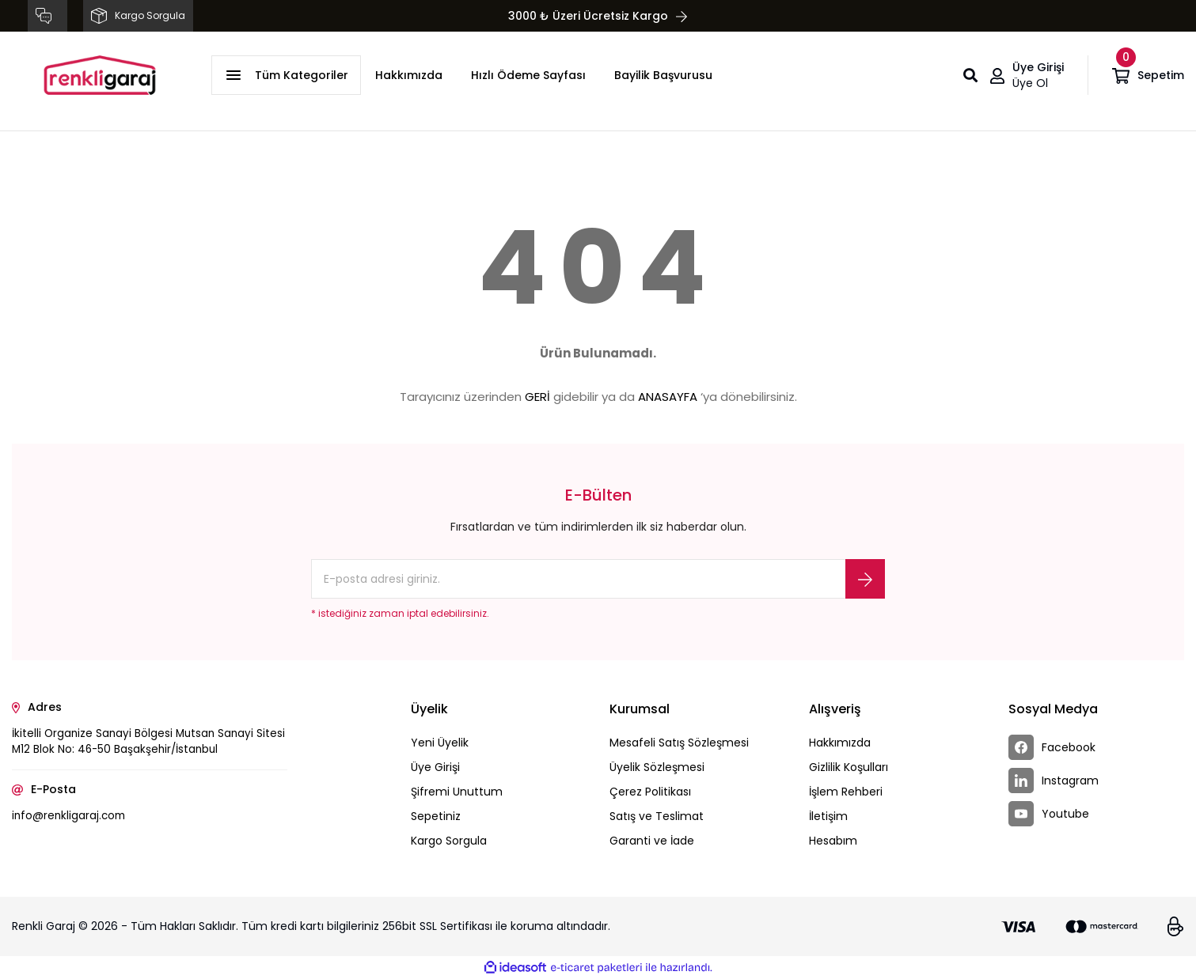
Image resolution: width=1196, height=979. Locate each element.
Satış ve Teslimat (656, 816)
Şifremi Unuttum (457, 791)
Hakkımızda (408, 75)
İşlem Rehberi (846, 791)
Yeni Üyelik (440, 742)
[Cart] (1148, 75)
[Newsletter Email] (598, 579)
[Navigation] (286, 75)
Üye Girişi (435, 767)
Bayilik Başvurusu (663, 75)
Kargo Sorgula (449, 841)
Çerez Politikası (650, 791)
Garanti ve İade (651, 841)
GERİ (537, 396)
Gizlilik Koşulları (848, 767)
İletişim (828, 816)
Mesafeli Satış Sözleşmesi (679, 742)
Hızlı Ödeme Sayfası (528, 75)
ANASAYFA (667, 396)
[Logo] (99, 75)
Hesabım (833, 841)
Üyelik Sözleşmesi (656, 767)
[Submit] (865, 579)
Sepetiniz (436, 816)
